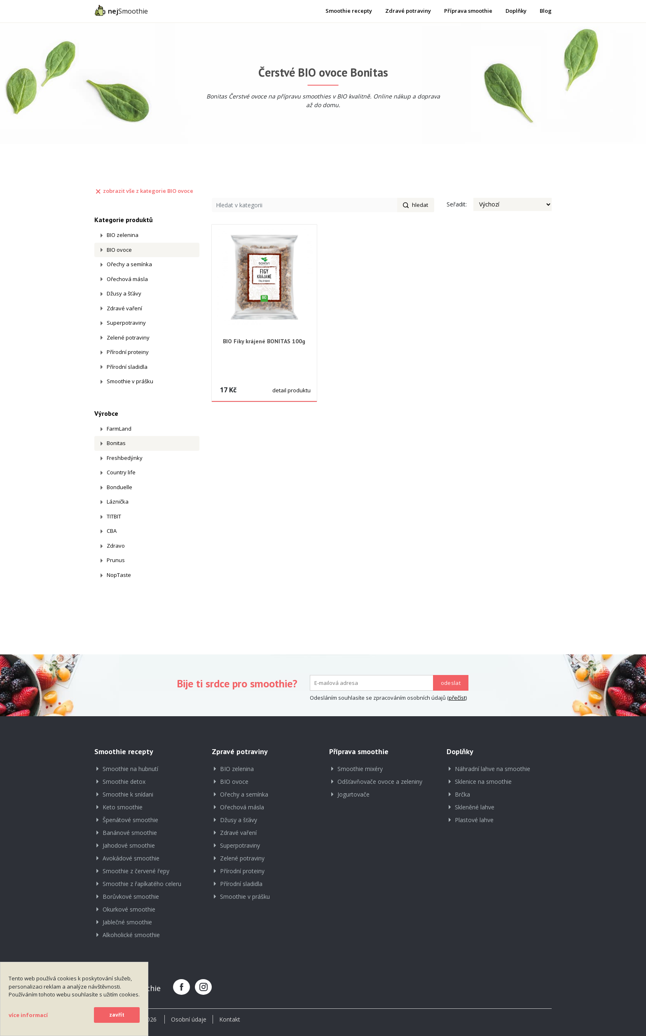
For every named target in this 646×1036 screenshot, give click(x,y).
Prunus (116, 560)
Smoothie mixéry (360, 769)
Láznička (118, 501)
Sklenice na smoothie (483, 781)
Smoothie (121, 10)
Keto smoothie (123, 807)
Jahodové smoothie (129, 845)
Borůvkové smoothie (131, 896)
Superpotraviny (126, 322)
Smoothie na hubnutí (130, 769)
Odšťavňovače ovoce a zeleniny (379, 781)
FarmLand (119, 428)
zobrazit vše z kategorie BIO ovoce (143, 191)
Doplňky (516, 10)
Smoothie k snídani (128, 794)
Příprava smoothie (468, 10)
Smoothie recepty (348, 10)
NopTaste (119, 575)
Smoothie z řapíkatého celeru (142, 884)
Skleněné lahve (474, 807)
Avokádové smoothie (131, 858)
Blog (546, 10)
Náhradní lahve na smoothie (492, 769)
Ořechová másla (127, 279)
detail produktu (291, 390)
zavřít (116, 1014)
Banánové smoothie (130, 833)
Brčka (462, 794)
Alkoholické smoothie (131, 935)
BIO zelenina (122, 235)
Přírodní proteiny (128, 352)
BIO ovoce (119, 249)
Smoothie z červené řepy (136, 871)
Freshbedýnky (125, 458)
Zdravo (116, 545)
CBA (112, 530)
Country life (121, 472)
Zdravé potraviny (408, 10)
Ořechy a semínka (129, 264)
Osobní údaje (188, 1019)
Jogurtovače (353, 794)
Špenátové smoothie (130, 820)
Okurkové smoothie (129, 909)
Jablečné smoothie (127, 922)
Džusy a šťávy (124, 293)
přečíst (457, 697)
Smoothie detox (124, 781)
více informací (28, 1015)
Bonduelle (119, 487)
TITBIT (114, 516)
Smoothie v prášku (130, 381)
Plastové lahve (474, 820)
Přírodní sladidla (127, 366)
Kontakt (229, 1019)
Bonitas (116, 443)
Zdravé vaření (124, 308)
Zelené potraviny (128, 337)
